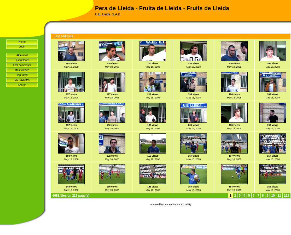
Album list (22, 55)
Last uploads (22, 60)
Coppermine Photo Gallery (177, 204)
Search (22, 85)
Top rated (22, 75)
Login (22, 46)
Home (22, 41)
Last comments (22, 65)
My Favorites (22, 80)
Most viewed (22, 70)
